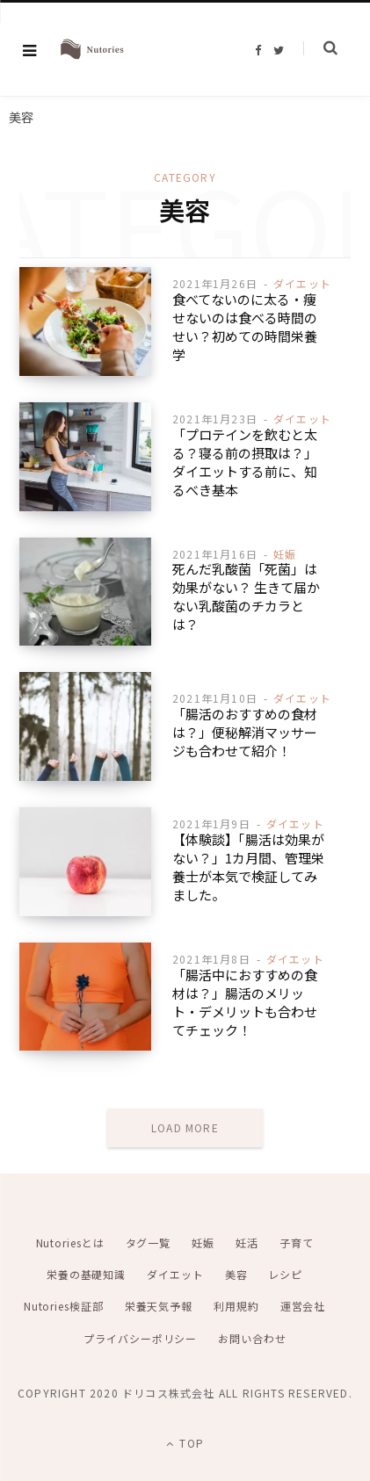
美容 (236, 1274)
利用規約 (236, 1305)
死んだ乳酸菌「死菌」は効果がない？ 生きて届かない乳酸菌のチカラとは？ (246, 596)
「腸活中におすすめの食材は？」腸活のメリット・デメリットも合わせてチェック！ (244, 1002)
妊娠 (284, 553)
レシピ (285, 1274)
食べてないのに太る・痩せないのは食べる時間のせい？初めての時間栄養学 (244, 327)
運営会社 (303, 1305)
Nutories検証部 (64, 1305)
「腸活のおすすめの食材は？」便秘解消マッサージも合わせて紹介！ (244, 732)
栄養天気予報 (158, 1305)
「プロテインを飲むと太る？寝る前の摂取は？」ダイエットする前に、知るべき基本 (244, 462)
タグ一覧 (148, 1242)
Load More (185, 1127)
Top (185, 1442)
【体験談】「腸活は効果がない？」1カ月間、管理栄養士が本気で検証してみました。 (248, 867)
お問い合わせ (252, 1338)
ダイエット (302, 283)
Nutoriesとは (70, 1242)
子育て (296, 1242)
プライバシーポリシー (140, 1338)
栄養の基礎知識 (86, 1274)
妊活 (247, 1242)
